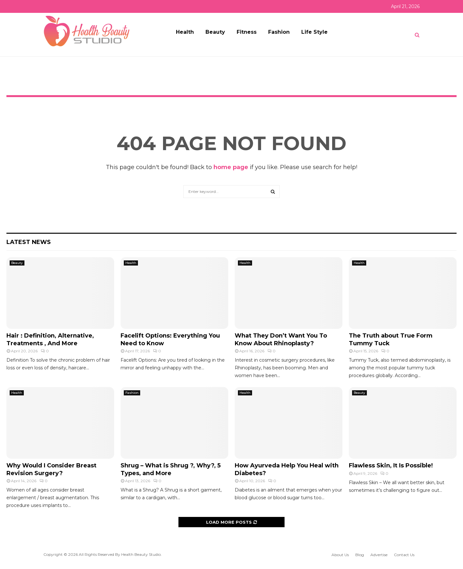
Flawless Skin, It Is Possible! (391, 465)
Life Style (314, 32)
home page (230, 167)
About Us (340, 554)
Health (185, 32)
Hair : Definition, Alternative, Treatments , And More (50, 339)
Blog (359, 554)
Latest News (28, 242)
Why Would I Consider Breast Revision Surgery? (51, 469)
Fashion (279, 32)
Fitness (247, 32)
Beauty (215, 32)
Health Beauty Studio (141, 554)
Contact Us (404, 554)
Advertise (378, 554)
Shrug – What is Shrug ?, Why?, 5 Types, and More (171, 469)
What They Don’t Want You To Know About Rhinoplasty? (281, 339)
